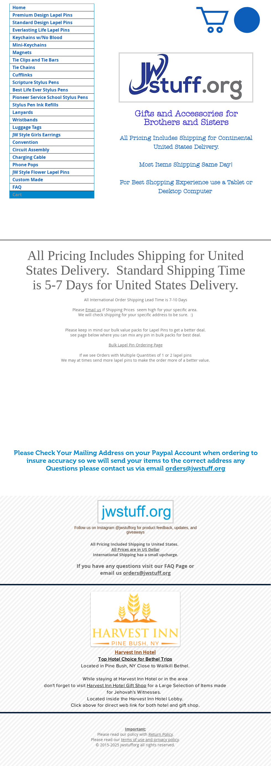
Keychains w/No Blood (37, 37)
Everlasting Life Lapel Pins (41, 30)
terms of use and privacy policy (150, 739)
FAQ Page (175, 566)
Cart (17, 195)
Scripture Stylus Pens (35, 82)
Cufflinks (22, 75)
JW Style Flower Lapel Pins (40, 172)
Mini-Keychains (29, 45)
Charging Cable (29, 157)
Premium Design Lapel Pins (42, 15)
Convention (25, 142)
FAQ (17, 187)
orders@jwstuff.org (195, 468)
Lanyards (22, 112)
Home (18, 7)
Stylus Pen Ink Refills (35, 105)
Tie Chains (23, 67)
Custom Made (27, 180)
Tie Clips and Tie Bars (35, 60)
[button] (228, 20)
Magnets (22, 52)
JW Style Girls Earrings (36, 135)
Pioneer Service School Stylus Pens (50, 97)
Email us (93, 309)
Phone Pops (25, 165)
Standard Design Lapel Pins (42, 22)
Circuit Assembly (30, 150)
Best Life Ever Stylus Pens (40, 90)
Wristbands (25, 120)
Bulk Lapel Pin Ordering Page (136, 345)
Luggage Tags (26, 127)
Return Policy (160, 734)
